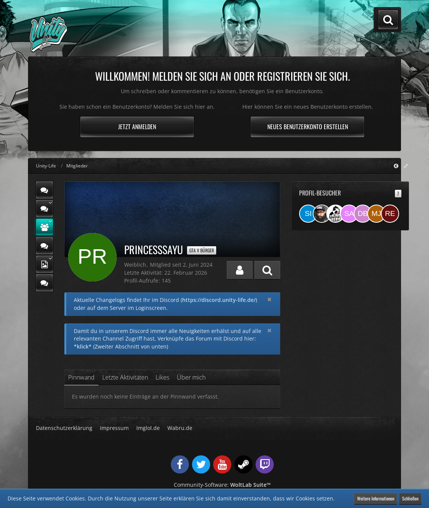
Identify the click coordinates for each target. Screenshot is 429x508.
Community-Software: (222, 484)
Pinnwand (81, 377)
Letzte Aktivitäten (125, 377)
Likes (162, 377)
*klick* (83, 346)
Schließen (410, 498)
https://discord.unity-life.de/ (219, 299)
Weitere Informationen (375, 498)
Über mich (191, 377)
